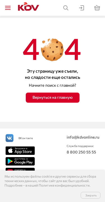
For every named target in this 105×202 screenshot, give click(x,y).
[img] (8, 8)
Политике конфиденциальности (64, 185)
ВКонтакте (25, 138)
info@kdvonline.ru (83, 137)
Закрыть (91, 195)
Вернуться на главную (52, 97)
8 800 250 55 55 (81, 152)
